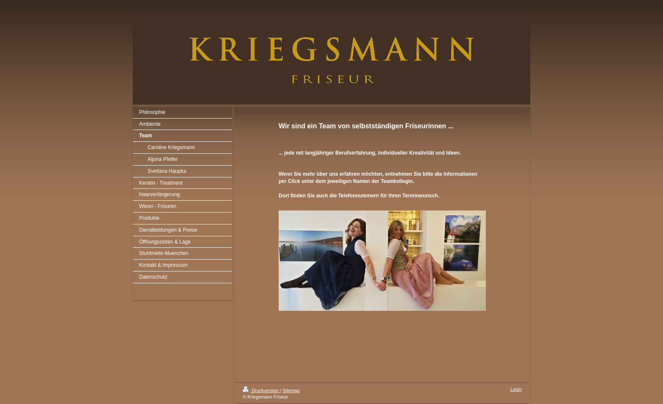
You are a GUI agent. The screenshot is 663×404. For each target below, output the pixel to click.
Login (516, 389)
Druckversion (261, 390)
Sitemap (290, 390)
